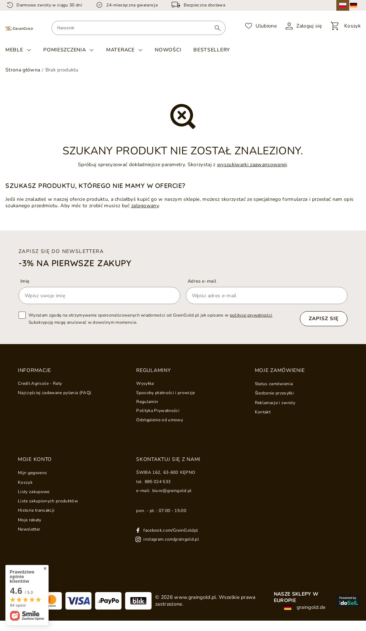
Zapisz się (323, 318)
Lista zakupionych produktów (48, 500)
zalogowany (145, 205)
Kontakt (263, 411)
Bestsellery (211, 49)
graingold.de (304, 607)
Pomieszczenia (64, 50)
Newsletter (29, 529)
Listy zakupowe (34, 491)
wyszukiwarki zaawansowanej (252, 164)
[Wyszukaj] (217, 28)
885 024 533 (158, 481)
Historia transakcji (36, 510)
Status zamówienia (274, 383)
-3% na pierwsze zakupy (75, 263)
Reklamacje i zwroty (275, 402)
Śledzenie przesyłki (274, 393)
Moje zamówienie (280, 370)
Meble (14, 50)
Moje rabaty (29, 519)
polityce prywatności (251, 315)
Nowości (168, 49)
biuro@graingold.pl (172, 490)
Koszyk (25, 482)
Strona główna (22, 69)
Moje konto (35, 459)
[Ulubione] (261, 26)
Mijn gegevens (32, 472)
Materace (120, 50)
